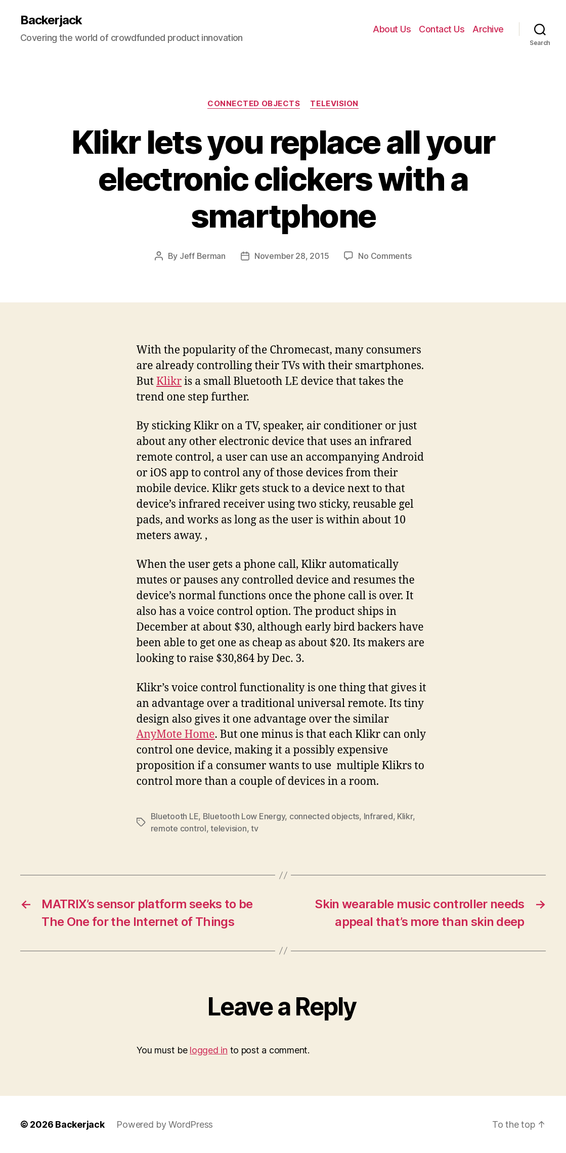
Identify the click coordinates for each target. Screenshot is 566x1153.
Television (334, 103)
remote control (178, 828)
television (228, 828)
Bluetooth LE (175, 816)
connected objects (324, 816)
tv (254, 828)
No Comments (384, 256)
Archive (488, 29)
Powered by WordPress (164, 1124)
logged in (209, 1050)
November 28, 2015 (291, 256)
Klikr (169, 381)
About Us (392, 29)
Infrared (378, 816)
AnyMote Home (176, 734)
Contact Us (441, 29)
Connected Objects (253, 103)
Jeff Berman (203, 256)
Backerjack (51, 20)
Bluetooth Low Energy (244, 816)
